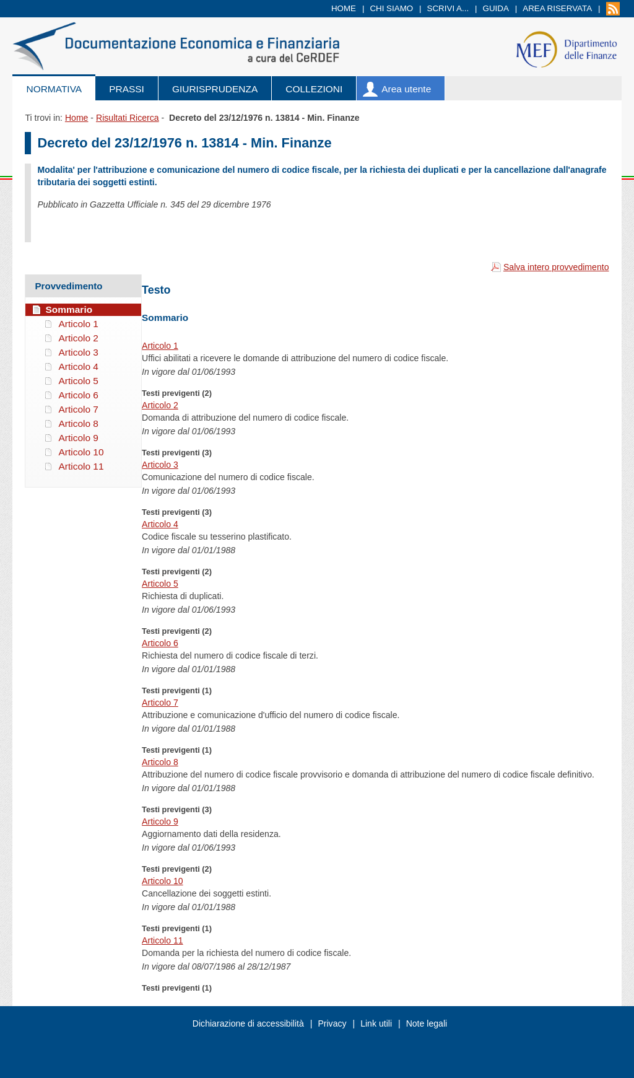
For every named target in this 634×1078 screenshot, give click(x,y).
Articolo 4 (160, 524)
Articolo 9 (160, 821)
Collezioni (313, 89)
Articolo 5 (160, 584)
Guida (496, 8)
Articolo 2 (160, 405)
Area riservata (557, 8)
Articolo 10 (162, 881)
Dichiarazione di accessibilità (248, 1023)
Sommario (68, 309)
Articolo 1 (160, 346)
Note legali (427, 1023)
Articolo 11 (162, 940)
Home (343, 8)
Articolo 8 (160, 762)
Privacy (332, 1023)
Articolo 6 (160, 643)
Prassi (126, 89)
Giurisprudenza (215, 89)
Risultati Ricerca (127, 118)
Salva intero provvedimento (556, 267)
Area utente (406, 89)
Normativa (54, 89)
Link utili (376, 1023)
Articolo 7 (160, 703)
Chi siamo (391, 8)
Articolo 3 (160, 465)
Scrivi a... (448, 8)
